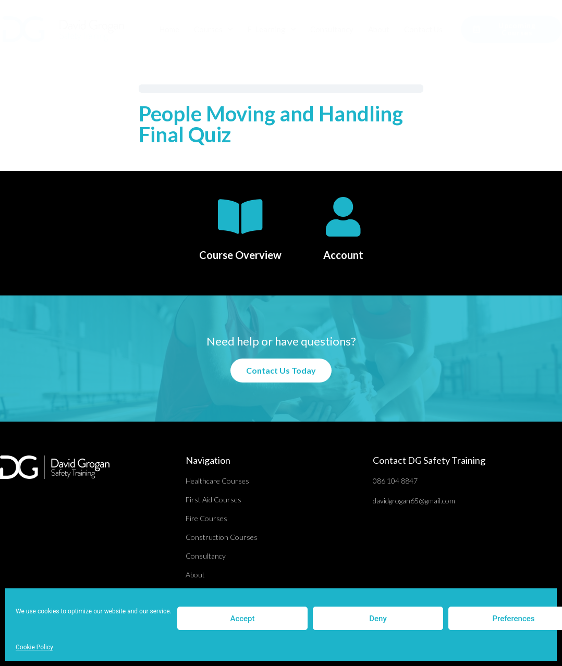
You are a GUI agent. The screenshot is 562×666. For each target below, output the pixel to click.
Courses (213, 29)
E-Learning (271, 29)
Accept (242, 618)
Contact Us (423, 29)
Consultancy (331, 29)
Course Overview (240, 255)
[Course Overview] (240, 217)
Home (169, 29)
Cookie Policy (34, 647)
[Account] (343, 217)
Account (343, 255)
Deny (378, 618)
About (378, 29)
